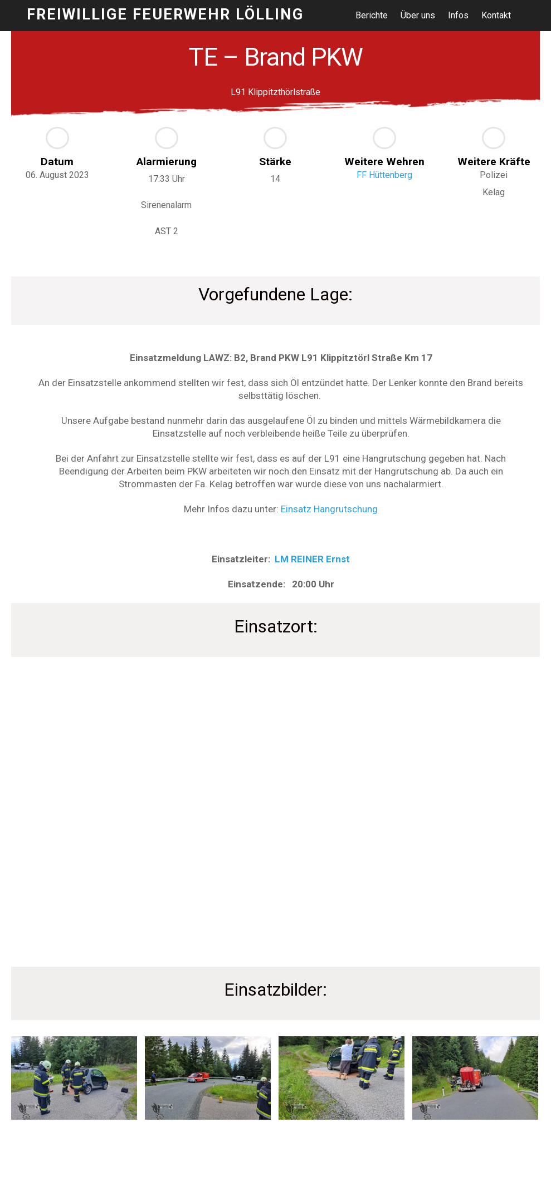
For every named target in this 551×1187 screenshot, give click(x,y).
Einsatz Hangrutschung (329, 509)
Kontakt (496, 15)
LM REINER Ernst (312, 559)
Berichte (371, 15)
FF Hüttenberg (384, 175)
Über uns (418, 15)
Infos (458, 15)
